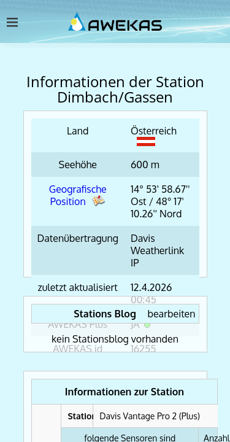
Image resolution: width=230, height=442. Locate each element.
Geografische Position (78, 195)
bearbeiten (172, 314)
